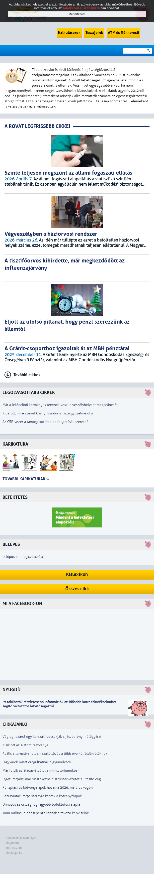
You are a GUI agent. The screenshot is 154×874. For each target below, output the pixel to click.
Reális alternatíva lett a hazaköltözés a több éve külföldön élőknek (54, 753)
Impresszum (13, 848)
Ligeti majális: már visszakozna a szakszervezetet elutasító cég (51, 779)
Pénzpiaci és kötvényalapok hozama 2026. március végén (47, 787)
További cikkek (27, 375)
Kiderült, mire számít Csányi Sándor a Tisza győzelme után (48, 413)
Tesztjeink (94, 32)
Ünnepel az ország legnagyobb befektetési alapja (41, 804)
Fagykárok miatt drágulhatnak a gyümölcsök (36, 762)
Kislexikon (77, 574)
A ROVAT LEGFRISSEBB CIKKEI (37, 126)
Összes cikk (77, 589)
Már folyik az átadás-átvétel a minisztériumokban (40, 770)
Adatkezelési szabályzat (21, 838)
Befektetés (15, 497)
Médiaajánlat (13, 853)
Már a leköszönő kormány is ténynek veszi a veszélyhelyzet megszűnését (60, 405)
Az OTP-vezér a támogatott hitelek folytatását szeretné (45, 422)
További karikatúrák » (25, 479)
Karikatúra (15, 444)
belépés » (10, 557)
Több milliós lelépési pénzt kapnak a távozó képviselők (45, 813)
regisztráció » (32, 557)
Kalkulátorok (69, 32)
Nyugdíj (11, 689)
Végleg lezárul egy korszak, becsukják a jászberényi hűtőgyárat (51, 737)
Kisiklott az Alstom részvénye (25, 745)
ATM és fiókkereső (123, 32)
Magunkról (12, 843)
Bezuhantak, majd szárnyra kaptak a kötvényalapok (42, 796)
